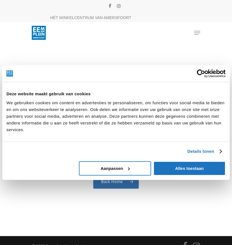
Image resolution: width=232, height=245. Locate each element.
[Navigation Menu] (197, 33)
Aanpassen (115, 168)
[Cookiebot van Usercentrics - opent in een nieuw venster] (201, 73)
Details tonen (200, 151)
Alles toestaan (189, 168)
